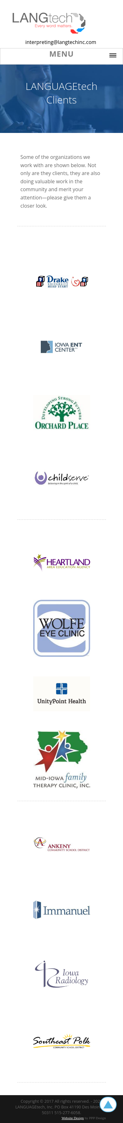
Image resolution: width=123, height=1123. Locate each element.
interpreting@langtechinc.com (60, 42)
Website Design (73, 1118)
